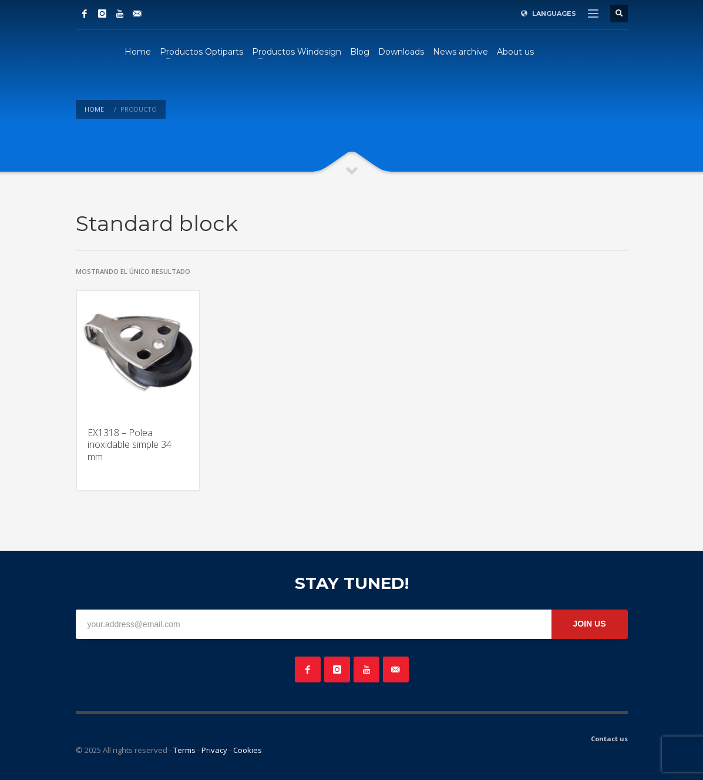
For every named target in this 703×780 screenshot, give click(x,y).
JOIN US (589, 623)
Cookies (247, 750)
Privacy (214, 750)
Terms (184, 750)
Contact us (609, 738)
